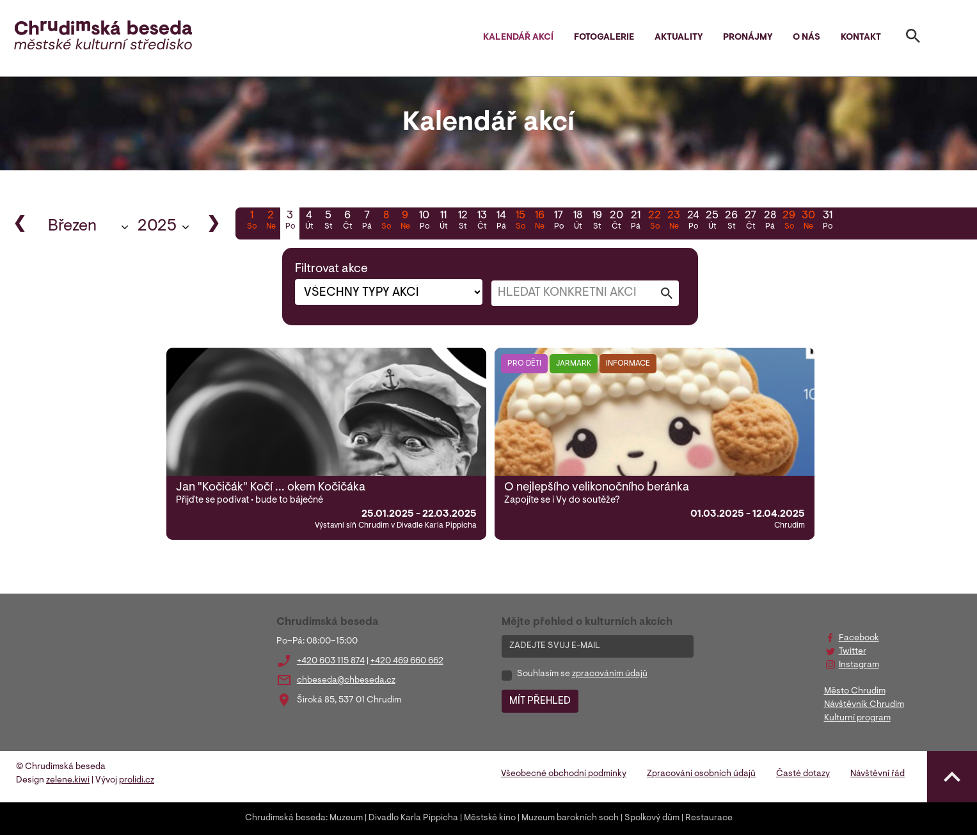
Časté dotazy (803, 774)
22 (654, 221)
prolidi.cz (136, 780)
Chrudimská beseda (285, 818)
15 (520, 221)
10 (424, 221)
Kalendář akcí (518, 37)
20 (616, 221)
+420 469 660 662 (406, 661)
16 (539, 221)
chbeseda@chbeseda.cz (346, 680)
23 (673, 221)
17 (558, 221)
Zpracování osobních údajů (701, 774)
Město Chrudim (855, 691)
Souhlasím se (582, 674)
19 (597, 221)
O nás (806, 37)
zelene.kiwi (68, 780)
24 (693, 221)
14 (501, 221)
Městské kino (490, 818)
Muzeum (346, 818)
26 (731, 221)
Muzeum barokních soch (570, 818)
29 (788, 221)
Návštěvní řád (877, 774)
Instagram (859, 665)
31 (827, 221)
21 (635, 221)
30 (808, 221)
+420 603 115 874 (331, 661)
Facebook (859, 638)
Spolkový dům (651, 818)
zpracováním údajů (609, 674)
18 (577, 221)
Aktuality (679, 37)
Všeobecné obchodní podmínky (563, 774)
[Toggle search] (913, 38)
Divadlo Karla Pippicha (413, 818)
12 (462, 221)
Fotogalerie (604, 37)
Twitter (852, 651)
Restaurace (709, 818)
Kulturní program (857, 718)
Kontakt (861, 37)
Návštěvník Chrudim (864, 705)
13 (481, 221)
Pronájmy (747, 37)
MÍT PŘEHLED (540, 701)
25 (712, 221)
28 (769, 221)
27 (750, 221)
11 (443, 221)
